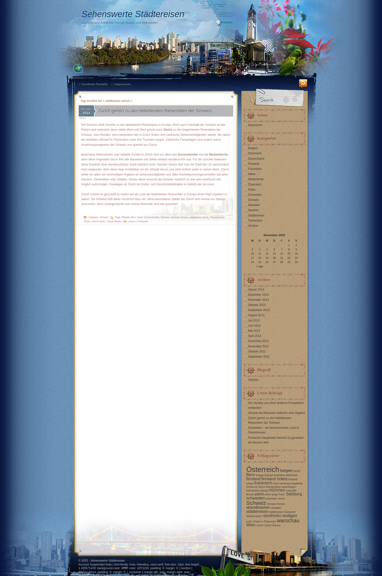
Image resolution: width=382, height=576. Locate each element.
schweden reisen (275, 498)
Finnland (253, 164)
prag (274, 494)
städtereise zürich (199, 217)
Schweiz (104, 217)
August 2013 (256, 315)
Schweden (255, 194)
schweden (255, 498)
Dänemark (254, 153)
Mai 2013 (254, 330)
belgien (286, 470)
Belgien (253, 148)
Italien (252, 174)
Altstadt (125, 217)
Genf (140, 217)
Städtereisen (256, 215)
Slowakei (254, 205)
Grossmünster (151, 217)
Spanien (253, 210)
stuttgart (289, 515)
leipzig (264, 490)
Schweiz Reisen (179, 217)
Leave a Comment (138, 221)
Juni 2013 (254, 325)
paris (259, 494)
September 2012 (259, 356)
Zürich (87, 221)
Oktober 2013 (257, 305)
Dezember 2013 (258, 294)
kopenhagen (289, 486)
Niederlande (256, 179)
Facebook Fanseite (94, 84)
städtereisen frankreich (282, 511)
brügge (260, 475)
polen (268, 494)
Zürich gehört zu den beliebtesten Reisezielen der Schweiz (155, 110)
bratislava (279, 475)
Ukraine (253, 225)
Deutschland (256, 158)
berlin (297, 470)
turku (249, 521)
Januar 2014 (256, 289)
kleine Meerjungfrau (269, 486)
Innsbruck (252, 486)
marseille (291, 490)
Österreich (254, 184)
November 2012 (258, 346)
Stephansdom (254, 516)
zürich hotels (98, 221)
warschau (288, 520)
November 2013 (258, 300)
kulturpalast (253, 490)
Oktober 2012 (257, 351)
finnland (253, 479)
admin (82, 118)
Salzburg (294, 494)
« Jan (259, 266)
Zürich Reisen (114, 221)
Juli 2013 (254, 320)
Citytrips (253, 379)
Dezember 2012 (258, 341)
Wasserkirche (217, 217)
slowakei (276, 507)
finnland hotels (274, 479)
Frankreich (255, 169)
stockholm (272, 515)
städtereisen (257, 511)
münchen (276, 490)
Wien (251, 525)
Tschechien (255, 220)
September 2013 (259, 310)
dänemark (291, 475)
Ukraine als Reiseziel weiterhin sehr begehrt (276, 413)
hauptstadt (297, 483)
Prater (281, 494)
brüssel (269, 475)
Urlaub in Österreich (264, 521)
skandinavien (258, 507)
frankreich (263, 483)
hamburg (284, 483)
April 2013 (254, 336)
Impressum (123, 84)
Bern (133, 217)
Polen (252, 189)
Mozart (250, 494)
